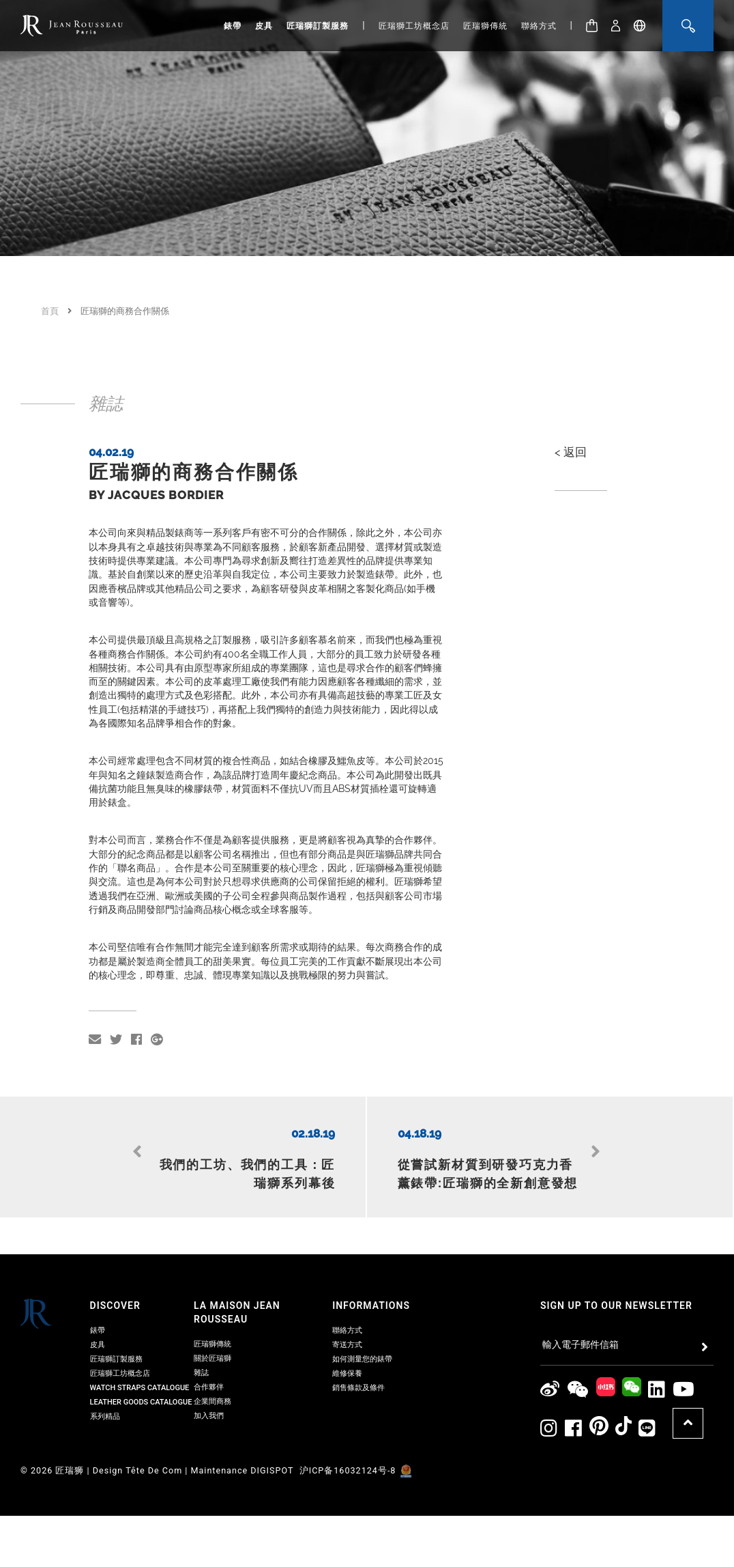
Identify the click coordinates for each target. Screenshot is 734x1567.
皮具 (264, 26)
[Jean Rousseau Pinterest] (598, 1392)
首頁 (50, 311)
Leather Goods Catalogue (141, 1365)
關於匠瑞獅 (212, 1321)
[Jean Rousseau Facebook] (574, 1392)
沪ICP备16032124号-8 (349, 1433)
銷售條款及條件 (358, 1350)
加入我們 (209, 1378)
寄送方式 (347, 1307)
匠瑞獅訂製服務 (318, 26)
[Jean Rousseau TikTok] (623, 1392)
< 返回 (571, 452)
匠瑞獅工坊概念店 (414, 26)
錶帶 (232, 26)
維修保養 (347, 1336)
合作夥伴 (209, 1350)
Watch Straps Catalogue (140, 1350)
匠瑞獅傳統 (485, 26)
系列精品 (105, 1379)
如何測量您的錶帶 (362, 1322)
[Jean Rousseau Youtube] (684, 1353)
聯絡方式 (539, 26)
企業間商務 (212, 1364)
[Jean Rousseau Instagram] (549, 1392)
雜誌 (201, 1335)
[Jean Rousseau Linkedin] (657, 1353)
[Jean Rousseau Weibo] (550, 1353)
